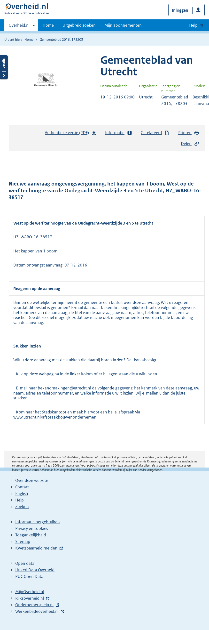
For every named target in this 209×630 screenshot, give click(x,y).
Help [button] (193, 25)
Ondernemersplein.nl (34, 604)
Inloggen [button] (180, 10)
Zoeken (22, 506)
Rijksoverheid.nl (29, 598)
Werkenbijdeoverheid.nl (37, 611)
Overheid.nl (19, 26)
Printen (188, 133)
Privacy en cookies (31, 528)
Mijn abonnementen (123, 25)
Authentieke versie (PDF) (71, 133)
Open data (24, 563)
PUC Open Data (29, 576)
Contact (22, 487)
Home (48, 25)
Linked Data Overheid (34, 570)
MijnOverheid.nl (29, 591)
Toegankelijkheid (30, 535)
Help (19, 500)
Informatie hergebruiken (37, 522)
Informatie (118, 133)
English (21, 493)
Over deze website (31, 480)
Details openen (4, 67)
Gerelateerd (155, 133)
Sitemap (22, 541)
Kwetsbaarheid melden (36, 548)
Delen (190, 143)
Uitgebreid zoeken (79, 25)
